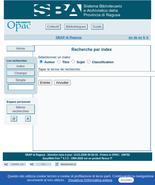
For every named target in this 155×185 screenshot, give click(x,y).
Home (20, 48)
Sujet (81, 62)
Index (21, 66)
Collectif (53, 27)
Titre (65, 62)
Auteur (49, 62)
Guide (97, 27)
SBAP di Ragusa (69, 37)
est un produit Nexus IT (98, 158)
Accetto (126, 180)
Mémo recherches (20, 109)
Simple (21, 80)
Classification (103, 62)
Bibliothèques (76, 27)
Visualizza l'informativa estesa (90, 180)
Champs (21, 73)
